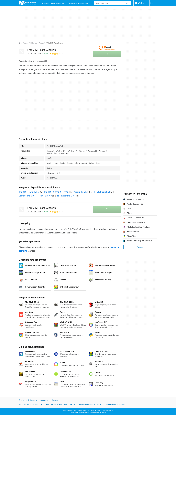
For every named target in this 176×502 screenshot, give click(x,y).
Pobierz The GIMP (81, 192)
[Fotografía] (42, 43)
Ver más (140, 247)
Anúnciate (44, 400)
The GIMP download (101, 192)
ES (153, 3)
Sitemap (55, 400)
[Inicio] (20, 43)
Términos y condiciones (28, 405)
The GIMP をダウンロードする (56, 192)
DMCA (98, 405)
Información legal (86, 405)
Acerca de (23, 400)
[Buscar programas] (126, 3)
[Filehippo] (27, 3)
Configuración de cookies (114, 405)
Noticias (44, 3)
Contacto (33, 400)
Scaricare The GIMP (27, 196)
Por (34, 54)
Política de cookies (48, 405)
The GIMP (41, 49)
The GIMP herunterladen (29, 192)
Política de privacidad (67, 405)
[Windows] (25, 43)
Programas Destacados (77, 3)
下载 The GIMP (46, 196)
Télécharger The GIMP (66, 196)
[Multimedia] (33, 43)
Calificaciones (57, 3)
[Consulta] (112, 3)
